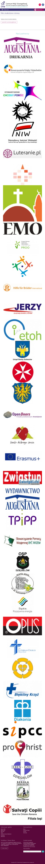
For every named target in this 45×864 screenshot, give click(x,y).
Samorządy (25, 832)
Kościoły (24, 831)
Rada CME (2, 831)
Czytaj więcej (4, 848)
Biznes (24, 829)
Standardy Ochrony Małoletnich (6, 834)
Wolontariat (3, 836)
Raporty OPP (3, 830)
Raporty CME (3, 829)
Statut (2, 832)
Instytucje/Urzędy (26, 830)
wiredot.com (32, 862)
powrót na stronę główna (9, 22)
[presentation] (30, 854)
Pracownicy (3, 835)
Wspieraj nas (39, 10)
